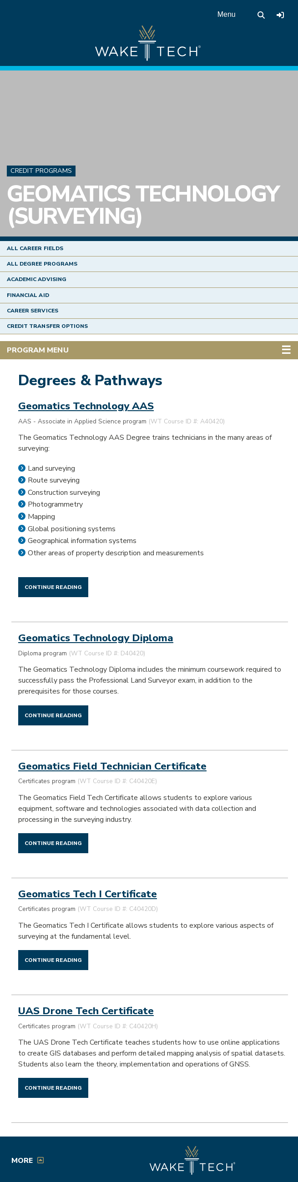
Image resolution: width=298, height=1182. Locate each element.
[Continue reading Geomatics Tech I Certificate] (53, 960)
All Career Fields (35, 248)
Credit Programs (41, 170)
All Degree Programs (42, 263)
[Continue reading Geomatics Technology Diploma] (53, 715)
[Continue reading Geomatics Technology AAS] (53, 587)
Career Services (32, 310)
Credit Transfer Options (47, 326)
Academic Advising (36, 279)
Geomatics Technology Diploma (95, 638)
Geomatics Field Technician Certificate (112, 766)
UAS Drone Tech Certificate (86, 1011)
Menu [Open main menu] (226, 14)
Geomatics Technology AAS (86, 406)
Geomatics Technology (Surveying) (143, 205)
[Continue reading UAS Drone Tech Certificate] (53, 1087)
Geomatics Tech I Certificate (87, 894)
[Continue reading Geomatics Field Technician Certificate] (53, 843)
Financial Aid (28, 295)
